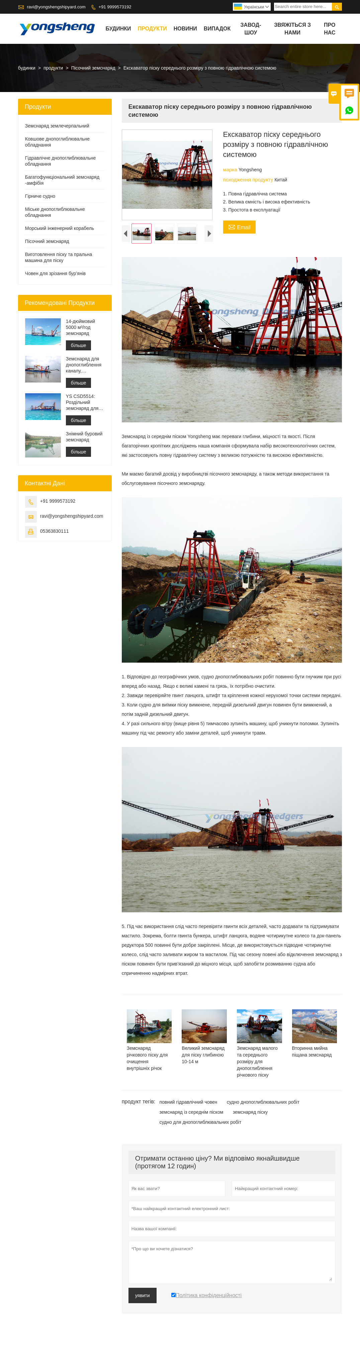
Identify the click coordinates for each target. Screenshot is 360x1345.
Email (239, 226)
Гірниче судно (40, 196)
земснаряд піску (250, 1113)
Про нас (329, 28)
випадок (217, 28)
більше (78, 345)
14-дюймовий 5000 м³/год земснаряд (80, 327)
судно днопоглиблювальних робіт (263, 1103)
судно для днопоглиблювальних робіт (200, 1123)
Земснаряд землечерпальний (57, 126)
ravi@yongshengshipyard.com (56, 6)
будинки (118, 28)
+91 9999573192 (115, 6)
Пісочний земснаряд (93, 68)
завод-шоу (251, 28)
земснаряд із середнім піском (191, 1113)
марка (231, 169)
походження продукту (249, 179)
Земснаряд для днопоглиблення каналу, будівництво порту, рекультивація (83, 365)
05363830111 (54, 531)
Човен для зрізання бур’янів (55, 273)
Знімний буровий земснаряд (84, 436)
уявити (142, 1296)
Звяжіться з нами (292, 28)
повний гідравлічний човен (188, 1103)
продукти (152, 28)
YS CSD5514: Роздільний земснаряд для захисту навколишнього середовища (82, 402)
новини (185, 28)
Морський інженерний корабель (59, 228)
